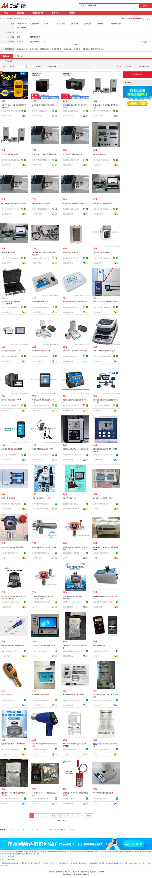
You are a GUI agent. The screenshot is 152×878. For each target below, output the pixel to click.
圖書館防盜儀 (56, 49)
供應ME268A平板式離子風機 (44, 154)
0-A (9, 830)
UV (62, 830)
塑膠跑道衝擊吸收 (9, 154)
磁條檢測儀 (10, 856)
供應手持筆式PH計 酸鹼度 (12, 645)
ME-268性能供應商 (41, 203)
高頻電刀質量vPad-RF (11, 400)
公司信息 (18, 56)
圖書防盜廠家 (28, 851)
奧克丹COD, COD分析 (73, 694)
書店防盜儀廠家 (75, 851)
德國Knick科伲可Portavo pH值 (75, 449)
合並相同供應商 (143, 66)
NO (44, 830)
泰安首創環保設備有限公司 (41, 553)
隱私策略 (84, 872)
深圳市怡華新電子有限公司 (72, 455)
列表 (128, 66)
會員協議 (93, 872)
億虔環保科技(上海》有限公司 (41, 798)
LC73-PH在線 (8, 498)
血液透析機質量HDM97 (42, 449)
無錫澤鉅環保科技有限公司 (102, 455)
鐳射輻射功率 (8, 252)
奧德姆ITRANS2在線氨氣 (12, 547)
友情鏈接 (101, 872)
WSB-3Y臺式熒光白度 (103, 793)
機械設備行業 (37, 13)
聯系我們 (59, 872)
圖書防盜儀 (67, 49)
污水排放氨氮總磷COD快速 (13, 744)
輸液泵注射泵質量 (71, 252)
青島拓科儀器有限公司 (9, 651)
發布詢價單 (137, 74)
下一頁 (88, 815)
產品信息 (6, 56)
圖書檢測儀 (34, 49)
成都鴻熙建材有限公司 (70, 798)
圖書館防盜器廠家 (22, 854)
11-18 (64, 820)
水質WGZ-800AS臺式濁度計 (75, 301)
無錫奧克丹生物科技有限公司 (11, 602)
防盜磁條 (86, 49)
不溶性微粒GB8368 (102, 252)
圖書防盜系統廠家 (87, 851)
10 (78, 815)
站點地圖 (76, 872)
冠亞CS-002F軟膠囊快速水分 (75, 351)
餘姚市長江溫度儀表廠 (39, 111)
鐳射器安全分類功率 (102, 203)
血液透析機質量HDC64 (11, 449)
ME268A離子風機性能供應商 (13, 203)
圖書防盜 (77, 49)
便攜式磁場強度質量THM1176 (106, 301)
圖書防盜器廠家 (34, 854)
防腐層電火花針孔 (40, 694)
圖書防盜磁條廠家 (63, 851)
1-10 (58, 820)
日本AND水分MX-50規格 (104, 351)
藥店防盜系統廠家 (51, 851)
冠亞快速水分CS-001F (42, 351)
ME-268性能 (99, 154)
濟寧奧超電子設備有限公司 (41, 700)
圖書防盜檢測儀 (22, 49)
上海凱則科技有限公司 (39, 651)
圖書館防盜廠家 (113, 851)
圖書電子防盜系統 (97, 49)
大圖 (118, 66)
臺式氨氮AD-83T (40, 301)
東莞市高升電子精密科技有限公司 (103, 111)
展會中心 (55, 13)
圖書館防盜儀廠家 (125, 851)
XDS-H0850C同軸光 (41, 498)
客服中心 (68, 872)
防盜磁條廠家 (136, 851)
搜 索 (145, 5)
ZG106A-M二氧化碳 (102, 498)
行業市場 (71, 13)
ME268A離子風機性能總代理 (75, 203)
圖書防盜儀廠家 (38, 851)
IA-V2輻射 (99, 645)
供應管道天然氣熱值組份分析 (44, 645)
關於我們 (51, 872)
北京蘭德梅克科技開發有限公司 (103, 749)
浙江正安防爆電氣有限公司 (10, 111)
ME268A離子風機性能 (72, 154)
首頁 (6, 13)
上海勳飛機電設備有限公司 (72, 553)
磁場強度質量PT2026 (11, 351)
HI (29, 830)
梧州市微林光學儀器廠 (39, 504)
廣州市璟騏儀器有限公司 (40, 160)
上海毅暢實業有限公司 (101, 504)
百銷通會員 (9, 61)
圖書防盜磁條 (44, 49)
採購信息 (21, 13)
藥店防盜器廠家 (10, 854)
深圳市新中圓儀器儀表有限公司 (72, 651)
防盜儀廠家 (19, 851)
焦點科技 (79, 874)
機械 (95, 744)
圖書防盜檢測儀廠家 (101, 851)
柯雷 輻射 (7, 694)
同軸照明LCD (70, 498)
